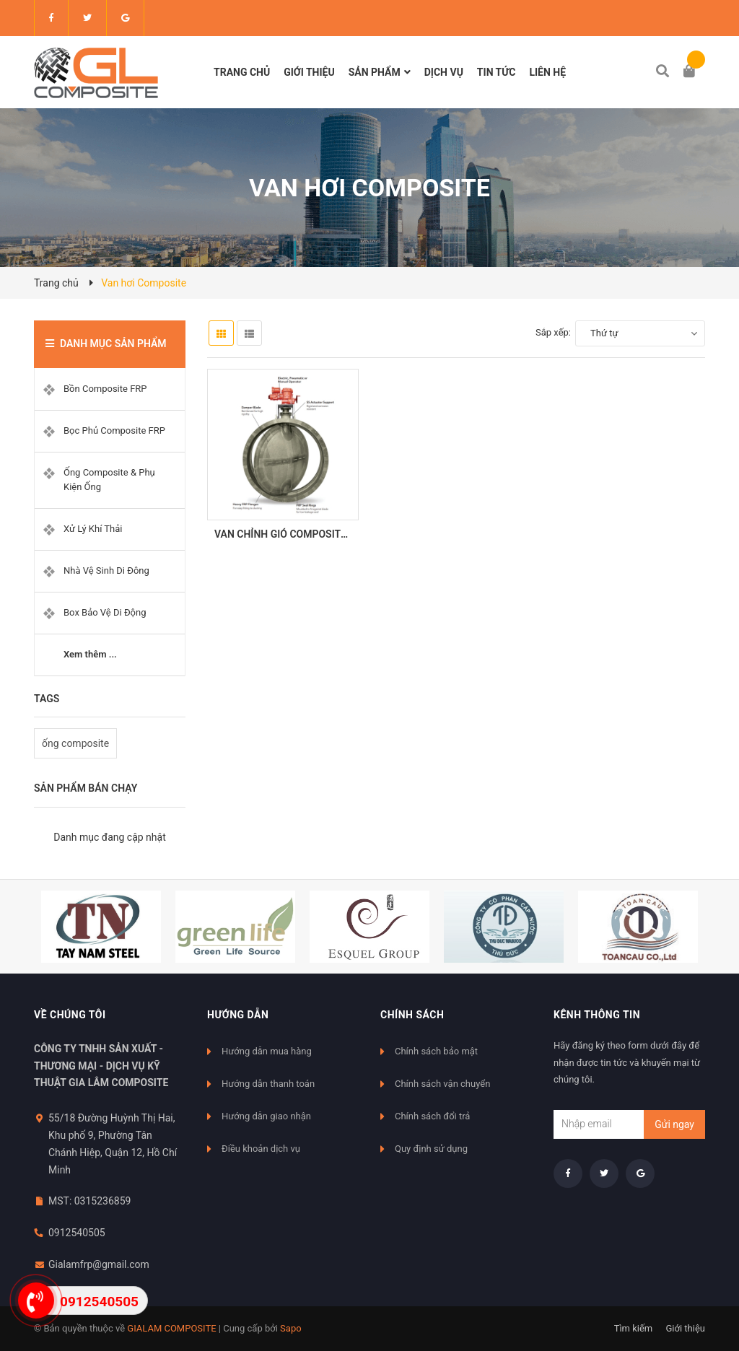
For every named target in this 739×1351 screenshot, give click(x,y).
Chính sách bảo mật (436, 1051)
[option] (101, 926)
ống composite (75, 743)
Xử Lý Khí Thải (93, 528)
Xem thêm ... (90, 654)
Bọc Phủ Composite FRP (114, 430)
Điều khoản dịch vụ (261, 1148)
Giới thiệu (685, 1328)
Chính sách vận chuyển (442, 1083)
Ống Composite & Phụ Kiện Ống (109, 479)
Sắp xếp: (553, 332)
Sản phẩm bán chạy (85, 788)
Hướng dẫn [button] (237, 1014)
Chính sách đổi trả (432, 1116)
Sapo (291, 1328)
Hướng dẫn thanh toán (268, 1083)
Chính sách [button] (412, 1014)
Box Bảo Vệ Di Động (105, 612)
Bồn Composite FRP (105, 388)
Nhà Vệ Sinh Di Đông (106, 570)
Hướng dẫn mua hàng (267, 1051)
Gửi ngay (674, 1124)
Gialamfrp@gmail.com (98, 1264)
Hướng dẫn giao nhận (266, 1116)
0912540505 (76, 1232)
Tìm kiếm (633, 1328)
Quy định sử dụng (431, 1148)
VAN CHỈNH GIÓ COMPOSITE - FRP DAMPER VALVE (331, 534)
